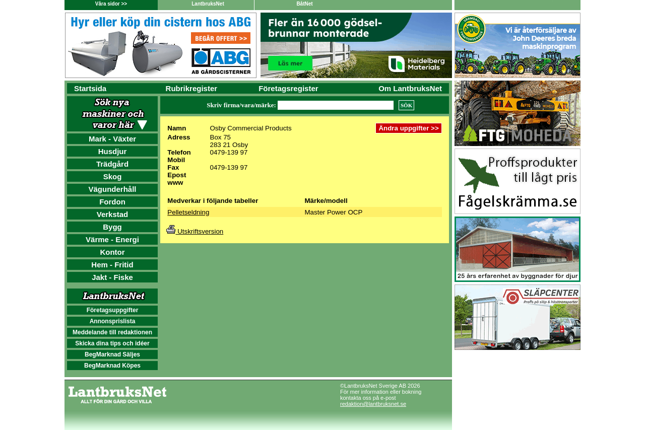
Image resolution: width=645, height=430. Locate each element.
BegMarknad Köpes (112, 365)
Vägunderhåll (112, 189)
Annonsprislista (113, 321)
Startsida (90, 88)
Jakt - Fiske (112, 277)
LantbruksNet (207, 4)
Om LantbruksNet (410, 88)
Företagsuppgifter (113, 310)
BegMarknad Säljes (112, 354)
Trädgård (112, 164)
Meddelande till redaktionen (112, 332)
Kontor (112, 252)
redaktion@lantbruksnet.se (373, 404)
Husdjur (112, 151)
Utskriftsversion (194, 231)
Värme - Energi (112, 239)
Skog (112, 176)
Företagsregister (288, 88)
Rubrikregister (192, 88)
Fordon (112, 201)
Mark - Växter (112, 138)
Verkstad (112, 214)
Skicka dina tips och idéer (112, 343)
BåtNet (304, 4)
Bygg (112, 227)
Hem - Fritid (112, 264)
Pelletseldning (188, 212)
